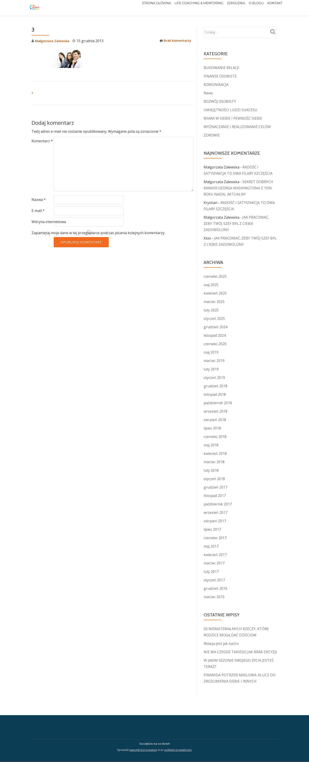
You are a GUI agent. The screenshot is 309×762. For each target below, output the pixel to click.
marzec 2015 (214, 596)
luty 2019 (211, 369)
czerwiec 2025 (215, 276)
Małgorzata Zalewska (53, 40)
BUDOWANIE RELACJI (221, 67)
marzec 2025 (214, 301)
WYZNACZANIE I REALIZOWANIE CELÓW (237, 126)
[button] (64, 58)
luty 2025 (211, 310)
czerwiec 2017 (215, 537)
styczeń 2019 (214, 377)
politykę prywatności (178, 750)
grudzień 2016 (215, 588)
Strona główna (136, 8)
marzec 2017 (214, 563)
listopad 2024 (215, 335)
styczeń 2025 (214, 318)
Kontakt (272, 8)
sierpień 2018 (215, 419)
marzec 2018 (214, 461)
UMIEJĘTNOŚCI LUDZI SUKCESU (230, 109)
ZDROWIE (212, 135)
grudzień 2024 (215, 327)
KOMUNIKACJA (216, 84)
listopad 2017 (215, 495)
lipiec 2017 (212, 529)
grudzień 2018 (215, 386)
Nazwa (38, 199)
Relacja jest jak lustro (221, 643)
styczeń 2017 (214, 580)
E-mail (38, 210)
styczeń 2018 (214, 478)
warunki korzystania (143, 750)
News (208, 93)
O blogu (249, 8)
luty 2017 (211, 571)
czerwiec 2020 (215, 343)
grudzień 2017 (215, 487)
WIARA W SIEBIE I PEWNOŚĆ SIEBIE (233, 118)
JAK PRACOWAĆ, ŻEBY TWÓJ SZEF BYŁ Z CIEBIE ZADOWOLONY (236, 223)
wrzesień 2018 (215, 411)
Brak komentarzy (174, 40)
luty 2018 (211, 470)
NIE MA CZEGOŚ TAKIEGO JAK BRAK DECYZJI (240, 651)
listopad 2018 (215, 394)
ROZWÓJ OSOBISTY (220, 101)
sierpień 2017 (215, 521)
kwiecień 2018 (215, 453)
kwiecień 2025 (215, 293)
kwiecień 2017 (215, 554)
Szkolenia (225, 8)
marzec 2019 (214, 360)
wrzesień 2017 (215, 512)
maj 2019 (211, 352)
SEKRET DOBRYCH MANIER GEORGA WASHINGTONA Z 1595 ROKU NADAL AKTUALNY (238, 188)
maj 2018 (211, 445)
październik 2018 (218, 402)
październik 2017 (218, 504)
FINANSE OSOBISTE (220, 76)
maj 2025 (211, 284)
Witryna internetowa (48, 221)
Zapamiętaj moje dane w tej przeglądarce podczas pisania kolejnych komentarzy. (98, 232)
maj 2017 (211, 546)
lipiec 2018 (212, 428)
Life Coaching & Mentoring (183, 8)
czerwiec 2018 (215, 436)
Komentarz (42, 141)
